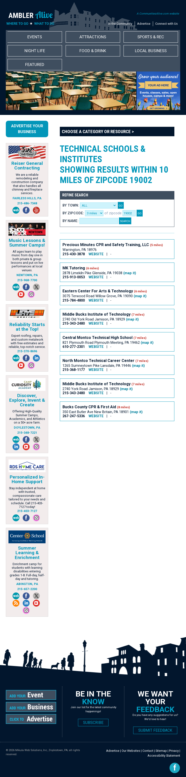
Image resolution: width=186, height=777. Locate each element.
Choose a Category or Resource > (98, 131)
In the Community (120, 23)
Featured (34, 64)
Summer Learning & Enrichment (27, 552)
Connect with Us (166, 23)
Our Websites (131, 751)
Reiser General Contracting (27, 165)
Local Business (151, 50)
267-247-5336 (73, 416)
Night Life (34, 50)
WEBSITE (96, 254)
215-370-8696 (27, 351)
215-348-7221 (27, 432)
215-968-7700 (27, 280)
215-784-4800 (73, 300)
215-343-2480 (73, 323)
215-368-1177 (73, 370)
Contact (147, 751)
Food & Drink (92, 50)
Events (34, 36)
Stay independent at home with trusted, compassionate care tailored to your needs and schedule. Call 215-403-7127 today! (27, 497)
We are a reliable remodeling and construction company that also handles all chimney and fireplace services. (27, 184)
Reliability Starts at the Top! (27, 327)
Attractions (92, 36)
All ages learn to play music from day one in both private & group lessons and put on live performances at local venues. (27, 261)
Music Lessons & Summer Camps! (27, 243)
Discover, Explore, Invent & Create (27, 400)
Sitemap (161, 751)
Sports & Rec (150, 36)
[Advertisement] (116, 438)
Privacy (174, 751)
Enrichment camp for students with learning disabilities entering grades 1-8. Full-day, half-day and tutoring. (27, 571)
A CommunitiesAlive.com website (158, 13)
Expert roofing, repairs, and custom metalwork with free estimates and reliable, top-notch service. (27, 341)
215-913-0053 (73, 277)
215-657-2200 (27, 589)
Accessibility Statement (163, 755)
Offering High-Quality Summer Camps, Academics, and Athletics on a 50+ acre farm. (27, 416)
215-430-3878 (73, 254)
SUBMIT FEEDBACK (155, 730)
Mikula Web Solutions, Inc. (31, 750)
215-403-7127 (27, 511)
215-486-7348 (27, 203)
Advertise (143, 23)
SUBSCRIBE (93, 722)
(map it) (129, 273)
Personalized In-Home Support (27, 479)
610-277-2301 (73, 347)
